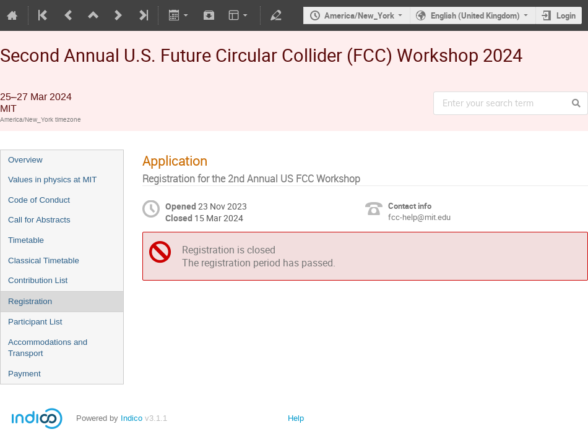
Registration (30, 301)
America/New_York (359, 15)
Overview (25, 159)
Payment (24, 373)
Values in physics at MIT (52, 179)
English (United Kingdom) (475, 15)
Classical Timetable (43, 260)
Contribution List (37, 280)
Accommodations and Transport (47, 347)
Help (296, 418)
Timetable (26, 240)
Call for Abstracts (39, 219)
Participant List (35, 321)
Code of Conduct (39, 200)
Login (566, 15)
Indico (131, 418)
